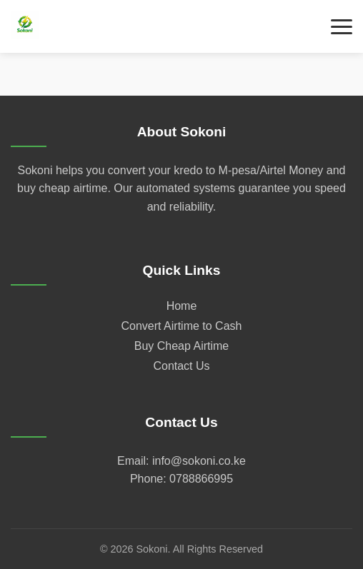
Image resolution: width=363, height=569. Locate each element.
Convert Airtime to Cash (181, 326)
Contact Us (181, 366)
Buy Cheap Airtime (181, 346)
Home (181, 306)
